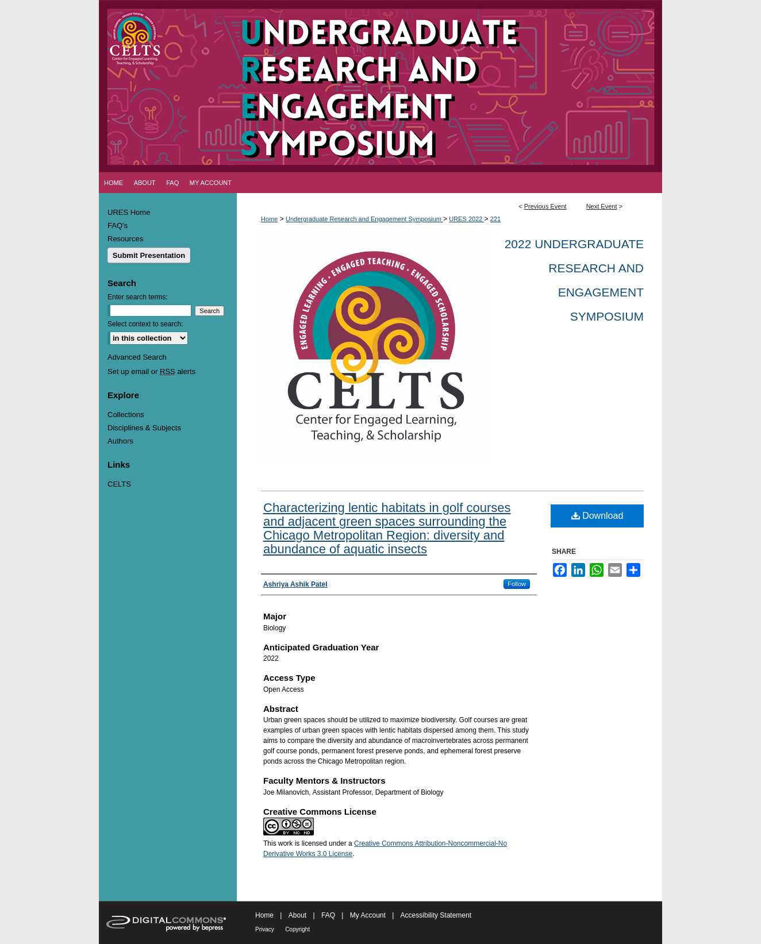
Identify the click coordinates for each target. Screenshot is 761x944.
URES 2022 (466, 218)
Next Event (601, 206)
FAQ (328, 915)
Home (269, 218)
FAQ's (117, 225)
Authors (120, 441)
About (297, 915)
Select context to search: (145, 324)
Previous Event (545, 206)
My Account (368, 915)
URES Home (128, 212)
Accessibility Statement (436, 915)
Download (597, 516)
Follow (517, 583)
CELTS (119, 484)
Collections (125, 414)
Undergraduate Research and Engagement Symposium (364, 218)
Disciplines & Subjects (144, 427)
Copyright (297, 929)
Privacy (264, 929)
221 (495, 218)
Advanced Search (137, 357)
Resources (125, 238)
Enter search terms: (137, 297)
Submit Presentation (149, 255)
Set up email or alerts (151, 371)
